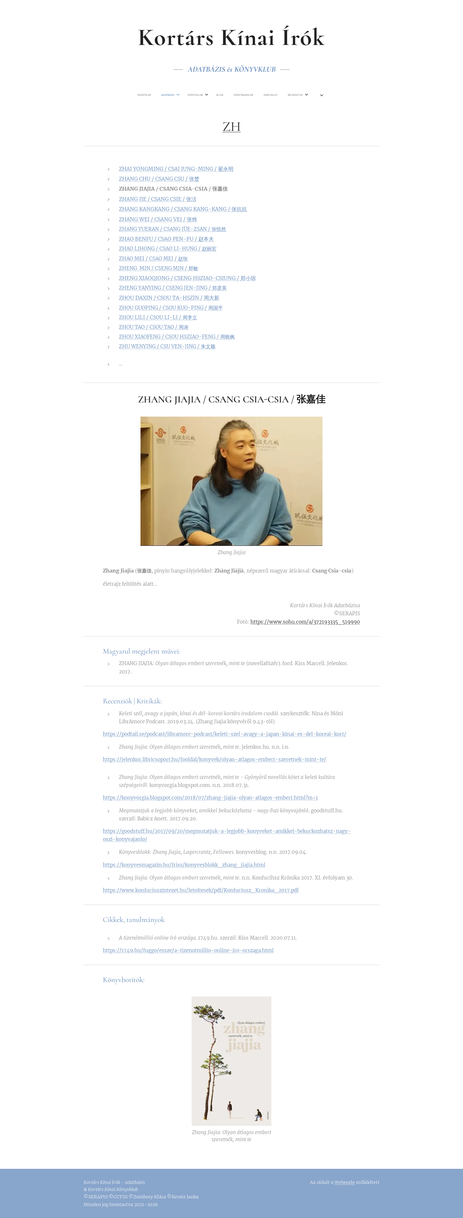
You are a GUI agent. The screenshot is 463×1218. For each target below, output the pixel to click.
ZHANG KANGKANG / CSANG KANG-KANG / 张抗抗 (183, 209)
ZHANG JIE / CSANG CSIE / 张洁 (157, 199)
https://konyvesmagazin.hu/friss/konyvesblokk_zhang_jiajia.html (184, 865)
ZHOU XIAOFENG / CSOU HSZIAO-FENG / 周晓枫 (177, 337)
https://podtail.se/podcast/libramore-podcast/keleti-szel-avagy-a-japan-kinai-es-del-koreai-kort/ (224, 734)
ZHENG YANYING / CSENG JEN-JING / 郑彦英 (173, 288)
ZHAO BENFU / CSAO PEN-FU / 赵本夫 (166, 239)
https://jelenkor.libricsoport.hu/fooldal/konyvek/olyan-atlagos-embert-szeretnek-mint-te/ (214, 759)
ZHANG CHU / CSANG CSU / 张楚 (159, 179)
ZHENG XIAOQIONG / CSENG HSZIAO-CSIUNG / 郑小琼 (187, 278)
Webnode (344, 1182)
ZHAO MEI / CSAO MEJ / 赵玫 (153, 258)
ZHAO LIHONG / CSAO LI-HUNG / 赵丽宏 (167, 249)
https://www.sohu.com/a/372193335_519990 (305, 621)
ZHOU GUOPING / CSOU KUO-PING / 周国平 (171, 307)
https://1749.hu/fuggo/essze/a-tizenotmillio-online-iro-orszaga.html (188, 950)
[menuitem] (162, 95)
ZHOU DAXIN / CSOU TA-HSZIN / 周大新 (169, 297)
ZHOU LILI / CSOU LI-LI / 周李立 (158, 317)
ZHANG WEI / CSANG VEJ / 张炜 (158, 219)
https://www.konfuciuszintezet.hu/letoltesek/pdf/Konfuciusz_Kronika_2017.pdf (201, 890)
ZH (231, 126)
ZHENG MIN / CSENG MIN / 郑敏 (158, 268)
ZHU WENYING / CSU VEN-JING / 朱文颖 (167, 346)
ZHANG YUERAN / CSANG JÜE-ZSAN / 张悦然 (172, 229)
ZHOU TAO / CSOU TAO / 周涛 (153, 327)
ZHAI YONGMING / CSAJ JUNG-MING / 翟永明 (176, 169)
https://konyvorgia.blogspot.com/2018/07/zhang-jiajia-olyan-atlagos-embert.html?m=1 (210, 798)
